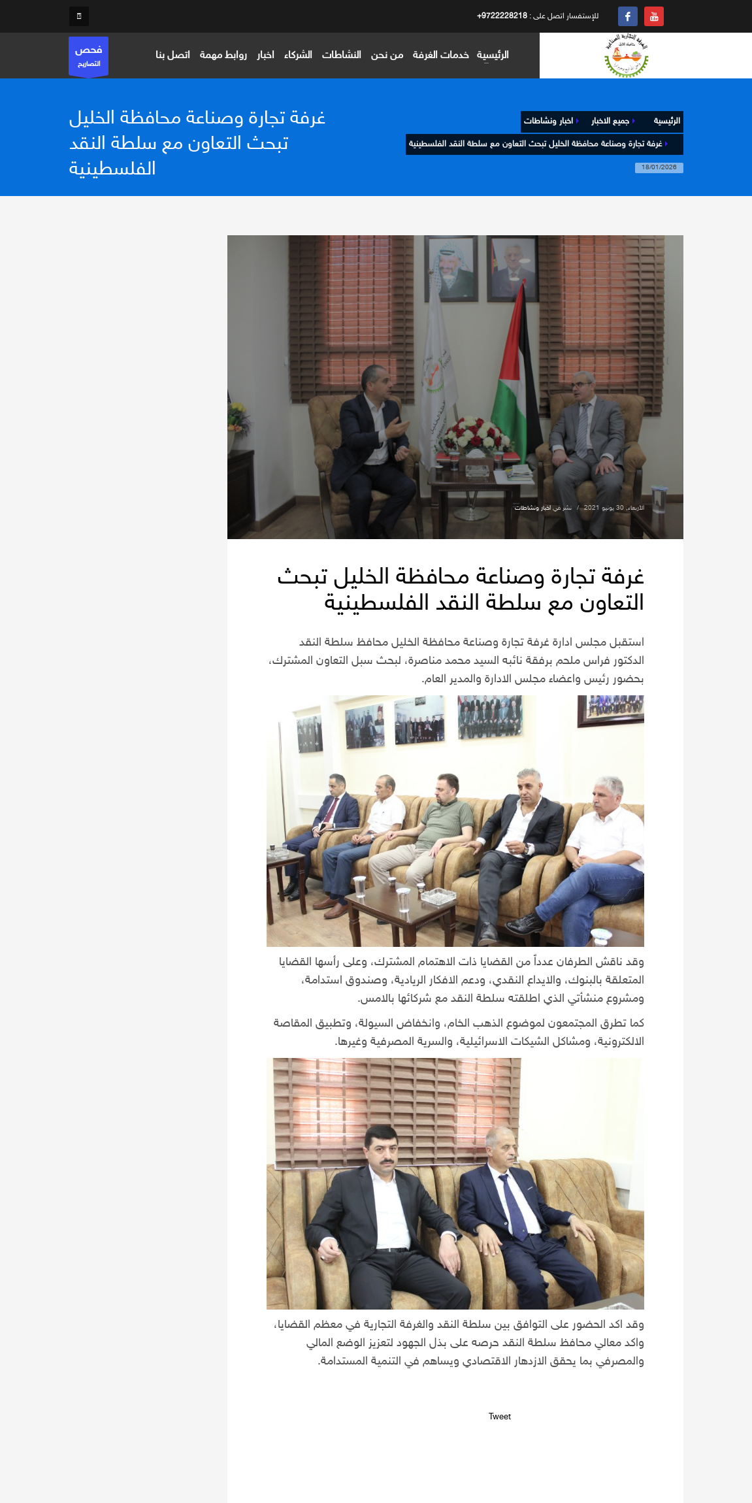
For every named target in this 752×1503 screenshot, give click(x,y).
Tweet (500, 1417)
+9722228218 (502, 16)
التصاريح (88, 59)
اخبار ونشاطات (533, 508)
